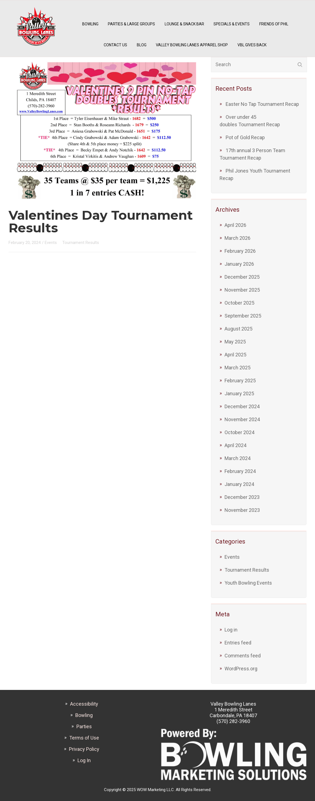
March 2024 (237, 458)
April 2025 (235, 355)
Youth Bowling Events (248, 583)
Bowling (90, 24)
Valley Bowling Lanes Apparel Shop (192, 45)
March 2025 (237, 367)
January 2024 (239, 484)
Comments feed (243, 655)
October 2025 (239, 303)
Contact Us (115, 45)
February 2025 (240, 380)
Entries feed (238, 643)
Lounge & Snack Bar (184, 24)
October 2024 (239, 432)
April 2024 (235, 445)
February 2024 (240, 471)
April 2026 (235, 225)
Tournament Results (247, 570)
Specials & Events (231, 24)
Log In (84, 760)
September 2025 (243, 316)
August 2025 (238, 329)
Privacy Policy (84, 749)
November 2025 (242, 290)
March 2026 (237, 238)
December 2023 (242, 497)
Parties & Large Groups (131, 24)
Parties (84, 726)
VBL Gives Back (251, 45)
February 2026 (240, 251)
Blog (141, 45)
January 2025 (239, 393)
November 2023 (242, 510)
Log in (231, 630)
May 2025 (235, 342)
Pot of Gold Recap (245, 137)
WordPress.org (241, 668)
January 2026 (239, 264)
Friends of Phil (273, 24)
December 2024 (242, 406)
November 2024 (242, 419)
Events (232, 557)
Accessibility (84, 704)
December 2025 (242, 277)
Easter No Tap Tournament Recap (262, 104)
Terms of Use (84, 738)
